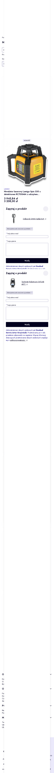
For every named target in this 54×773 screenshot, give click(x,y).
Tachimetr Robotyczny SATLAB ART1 (32, 282)
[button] (45, 208)
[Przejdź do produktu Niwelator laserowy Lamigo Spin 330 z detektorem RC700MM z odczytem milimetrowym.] (27, 164)
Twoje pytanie (11, 241)
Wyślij (27, 260)
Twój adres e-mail (12, 233)
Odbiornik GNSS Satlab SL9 (33, 218)
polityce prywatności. (18, 340)
